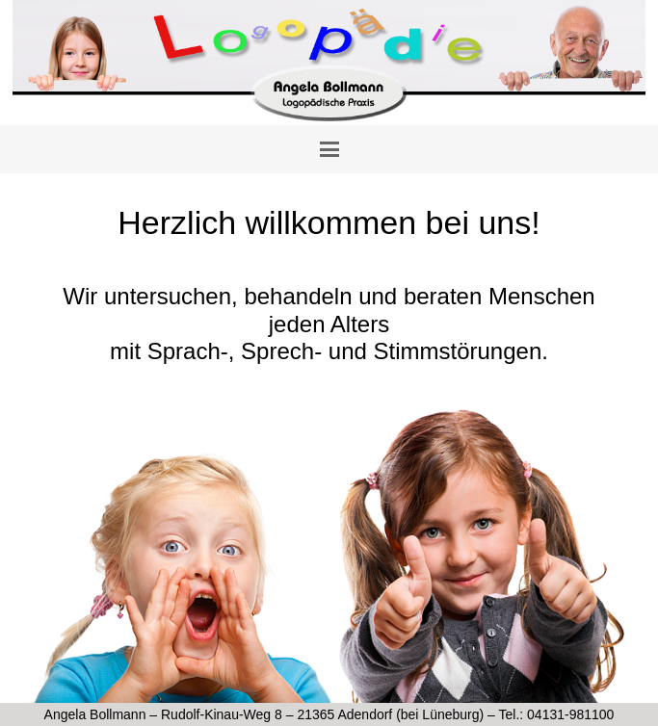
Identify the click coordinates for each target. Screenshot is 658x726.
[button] (328, 149)
